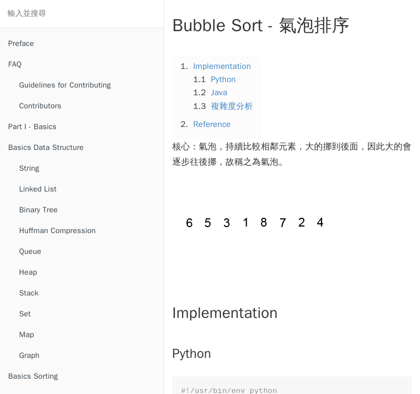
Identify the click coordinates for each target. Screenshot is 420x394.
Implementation (222, 66)
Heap (28, 272)
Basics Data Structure (46, 147)
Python (223, 79)
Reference (212, 124)
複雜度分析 (232, 106)
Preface (21, 43)
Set (25, 313)
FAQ (14, 64)
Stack (28, 293)
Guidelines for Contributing (65, 85)
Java (219, 92)
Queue (30, 251)
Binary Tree (38, 210)
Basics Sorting (33, 376)
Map (26, 334)
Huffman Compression (57, 230)
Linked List (37, 189)
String (29, 168)
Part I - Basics (32, 126)
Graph (29, 355)
